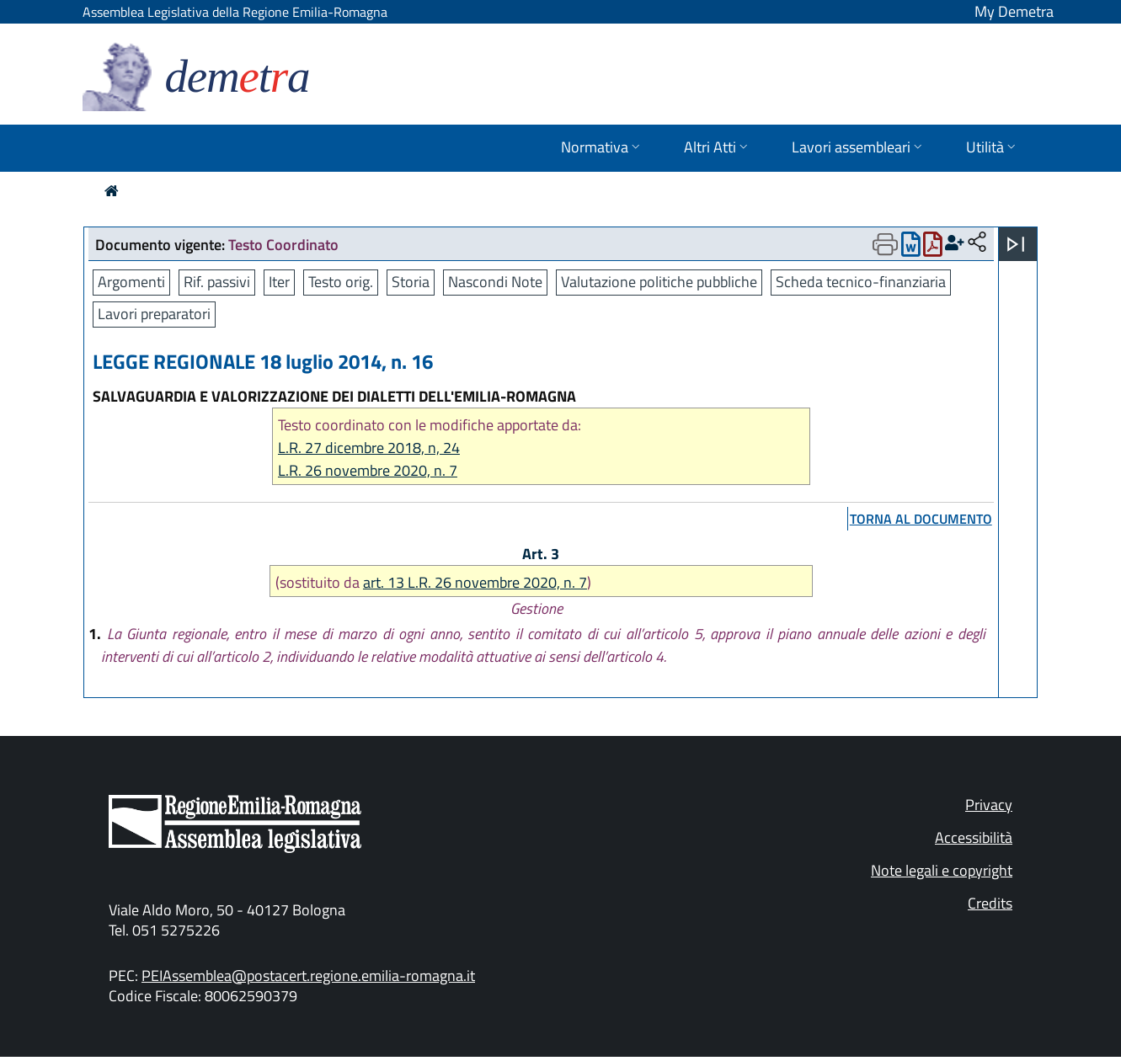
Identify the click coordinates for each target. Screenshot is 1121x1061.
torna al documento (921, 519)
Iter (279, 281)
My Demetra (1014, 11)
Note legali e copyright (941, 870)
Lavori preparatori (154, 313)
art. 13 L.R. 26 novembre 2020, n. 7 (475, 582)
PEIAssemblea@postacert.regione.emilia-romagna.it (308, 975)
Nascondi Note (495, 281)
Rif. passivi (217, 281)
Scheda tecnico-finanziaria (861, 281)
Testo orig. (340, 281)
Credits (990, 903)
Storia (411, 281)
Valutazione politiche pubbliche (659, 281)
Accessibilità (973, 837)
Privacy (988, 804)
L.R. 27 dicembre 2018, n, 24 (369, 447)
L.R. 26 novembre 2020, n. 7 (367, 470)
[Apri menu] (1016, 244)
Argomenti (131, 281)
